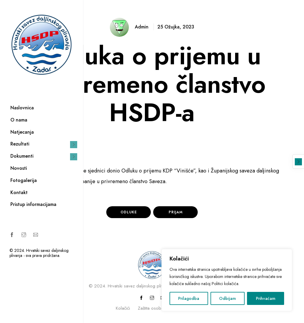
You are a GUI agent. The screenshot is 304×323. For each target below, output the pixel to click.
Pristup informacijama (33, 204)
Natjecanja (22, 132)
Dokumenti (22, 156)
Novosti (18, 168)
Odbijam (227, 298)
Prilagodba (188, 298)
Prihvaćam (266, 298)
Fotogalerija (23, 180)
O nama (18, 119)
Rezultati (19, 143)
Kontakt (19, 192)
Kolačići (123, 308)
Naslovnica (22, 107)
